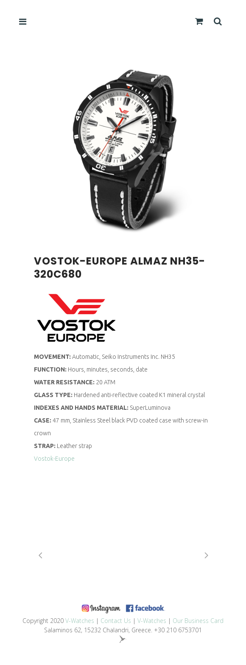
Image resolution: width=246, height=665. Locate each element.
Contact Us (116, 621)
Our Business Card (198, 621)
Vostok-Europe (54, 458)
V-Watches (79, 621)
